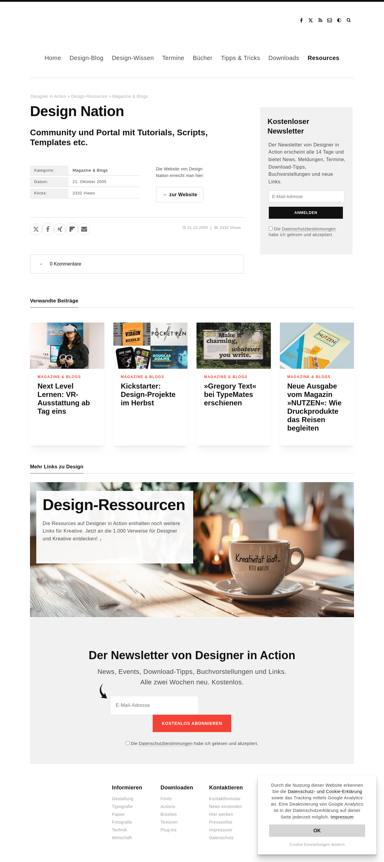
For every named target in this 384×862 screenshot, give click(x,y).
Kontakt (330, 20)
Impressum (342, 816)
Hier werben (221, 814)
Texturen (169, 822)
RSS (320, 20)
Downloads (283, 58)
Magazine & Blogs (130, 96)
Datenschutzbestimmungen (309, 229)
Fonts (166, 798)
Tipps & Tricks (240, 58)
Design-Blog (87, 58)
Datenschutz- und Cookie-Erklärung (325, 791)
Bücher (203, 58)
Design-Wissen (133, 58)
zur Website (183, 194)
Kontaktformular (225, 798)
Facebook (301, 20)
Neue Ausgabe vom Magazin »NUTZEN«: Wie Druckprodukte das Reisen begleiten (314, 407)
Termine (173, 58)
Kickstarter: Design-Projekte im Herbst (148, 394)
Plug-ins (168, 829)
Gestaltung (123, 798)
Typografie (122, 806)
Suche (349, 20)
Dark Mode (340, 20)
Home (53, 58)
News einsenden (225, 806)
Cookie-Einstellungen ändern (317, 844)
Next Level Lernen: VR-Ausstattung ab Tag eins (64, 398)
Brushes (168, 814)
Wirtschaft (122, 837)
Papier (118, 814)
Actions (167, 806)
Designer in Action (61, 20)
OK (317, 830)
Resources (323, 58)
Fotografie (122, 822)
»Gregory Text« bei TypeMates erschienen (230, 394)
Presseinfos (220, 822)
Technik (119, 829)
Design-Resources (89, 96)
